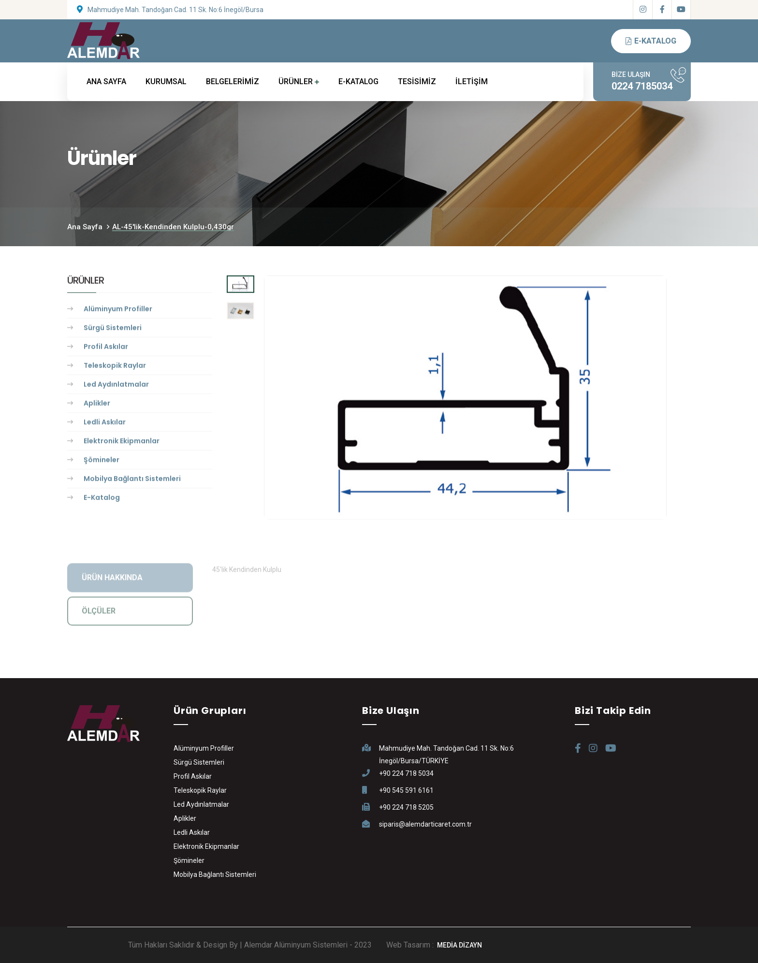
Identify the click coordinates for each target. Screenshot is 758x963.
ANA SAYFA (106, 81)
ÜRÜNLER (295, 81)
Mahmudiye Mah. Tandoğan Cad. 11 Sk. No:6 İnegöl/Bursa (175, 10)
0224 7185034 (642, 86)
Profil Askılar (106, 348)
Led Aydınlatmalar (116, 386)
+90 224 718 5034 (406, 773)
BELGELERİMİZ (232, 81)
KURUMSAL (166, 81)
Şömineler (101, 461)
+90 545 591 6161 (406, 790)
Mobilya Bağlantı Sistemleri (132, 480)
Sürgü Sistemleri (113, 329)
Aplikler (97, 405)
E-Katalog (102, 499)
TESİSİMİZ (417, 81)
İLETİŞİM (471, 81)
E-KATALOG (358, 81)
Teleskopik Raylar (115, 367)
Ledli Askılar (105, 424)
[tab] (240, 286)
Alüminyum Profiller (118, 310)
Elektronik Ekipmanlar (122, 442)
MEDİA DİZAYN (459, 945)
